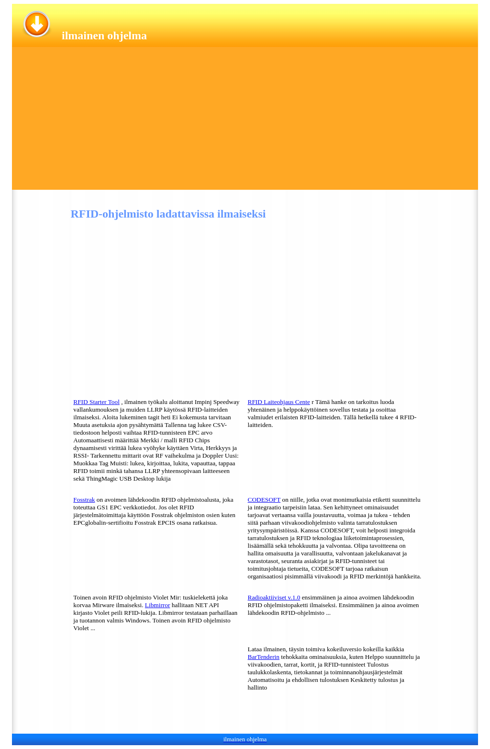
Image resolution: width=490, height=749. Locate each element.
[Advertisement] (245, 123)
